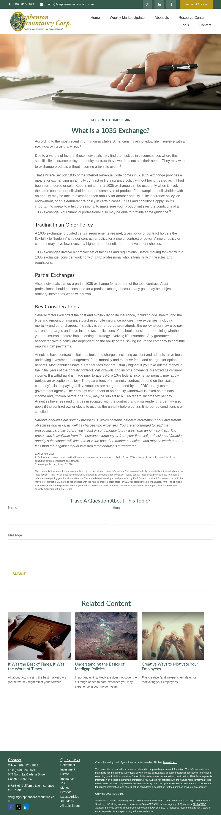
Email (117, 507)
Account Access (196, 4)
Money (64, 787)
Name (12, 507)
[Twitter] (147, 4)
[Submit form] (19, 574)
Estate (64, 774)
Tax (62, 783)
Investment (67, 769)
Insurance (67, 778)
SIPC (203, 804)
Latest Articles (69, 796)
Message (15, 535)
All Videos (67, 801)
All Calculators (70, 805)
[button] (95, 17)
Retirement (67, 765)
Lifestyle (65, 792)
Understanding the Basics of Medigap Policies (100, 666)
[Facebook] (171, 4)
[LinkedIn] (159, 4)
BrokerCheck (170, 762)
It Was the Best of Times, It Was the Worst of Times (36, 666)
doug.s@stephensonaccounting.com (66, 4)
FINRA (196, 804)
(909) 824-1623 (21, 4)
